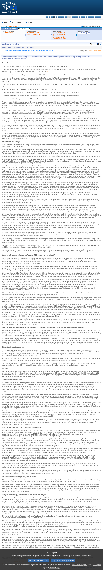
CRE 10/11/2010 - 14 (33, 34)
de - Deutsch (56, 17)
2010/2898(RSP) (14, 26)
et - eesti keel (59, 17)
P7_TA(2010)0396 (84, 33)
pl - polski (86, 17)
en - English (63, 17)
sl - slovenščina (96, 17)
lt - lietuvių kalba (77, 17)
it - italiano (73, 17)
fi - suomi (98, 17)
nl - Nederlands (84, 17)
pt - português (89, 17)
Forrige (13, 22)
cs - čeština (52, 17)
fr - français (66, 17)
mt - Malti (82, 17)
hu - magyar (79, 17)
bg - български (47, 17)
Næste (19, 22)
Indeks (5, 22)
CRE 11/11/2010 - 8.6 (59, 34)
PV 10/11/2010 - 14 (33, 33)
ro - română (91, 17)
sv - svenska (100, 17)
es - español (49, 17)
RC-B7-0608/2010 (8, 33)
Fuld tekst (29, 22)
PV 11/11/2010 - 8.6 (59, 33)
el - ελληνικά (61, 17)
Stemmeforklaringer (59, 36)
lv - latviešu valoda (75, 17)
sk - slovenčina (93, 17)
